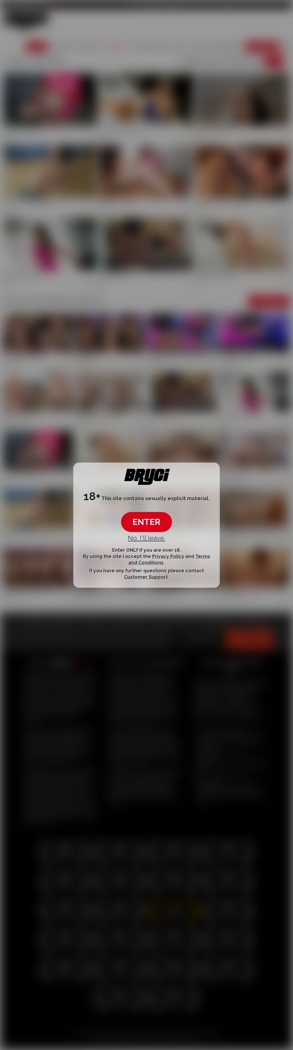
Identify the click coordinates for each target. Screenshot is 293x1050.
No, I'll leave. (146, 538)
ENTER (146, 522)
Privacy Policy (168, 556)
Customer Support (146, 577)
